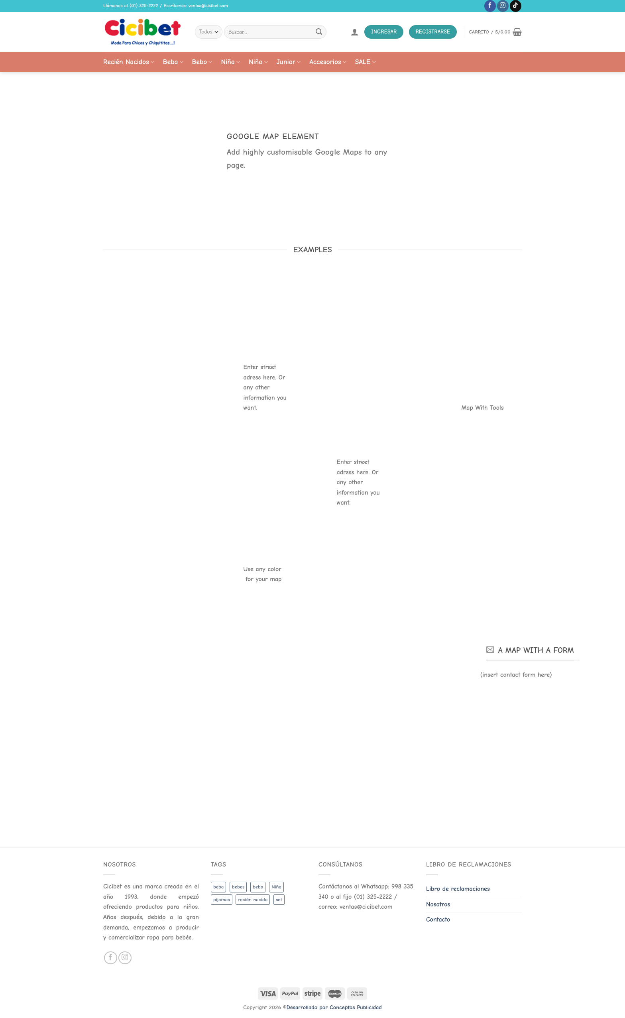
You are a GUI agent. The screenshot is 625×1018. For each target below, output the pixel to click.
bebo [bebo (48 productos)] (258, 887)
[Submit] (319, 32)
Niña (230, 62)
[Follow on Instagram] (503, 6)
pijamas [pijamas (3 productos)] (221, 899)
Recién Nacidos (128, 62)
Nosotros (438, 904)
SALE (365, 62)
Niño (258, 62)
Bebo (202, 62)
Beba (173, 62)
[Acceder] (355, 32)
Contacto (438, 919)
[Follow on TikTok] (515, 6)
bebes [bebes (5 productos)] (238, 887)
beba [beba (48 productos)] (218, 887)
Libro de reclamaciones (458, 888)
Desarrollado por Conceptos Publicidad (334, 1007)
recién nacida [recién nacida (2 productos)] (252, 899)
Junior (289, 62)
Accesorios (327, 62)
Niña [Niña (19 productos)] (276, 887)
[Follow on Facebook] (490, 6)
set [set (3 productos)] (279, 899)
